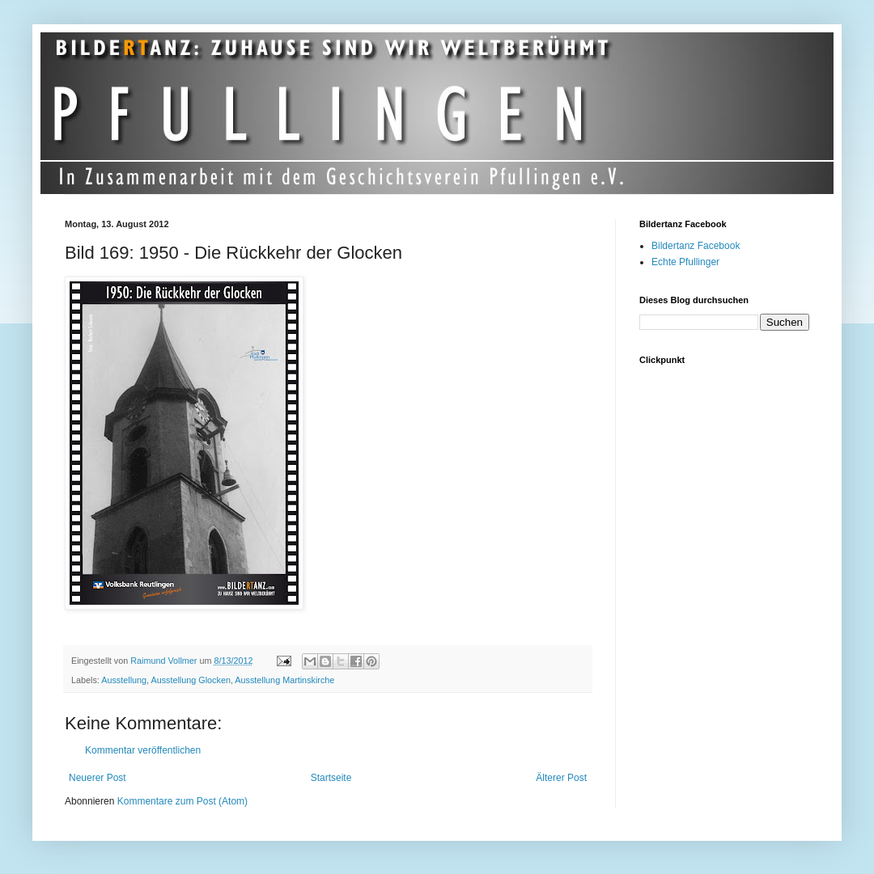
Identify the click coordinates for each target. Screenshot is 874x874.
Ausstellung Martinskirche (284, 680)
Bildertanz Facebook (695, 245)
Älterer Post (561, 777)
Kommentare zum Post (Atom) (182, 801)
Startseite (331, 777)
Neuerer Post (97, 777)
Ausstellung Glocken (190, 680)
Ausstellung (123, 680)
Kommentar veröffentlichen (143, 750)
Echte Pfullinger (685, 262)
